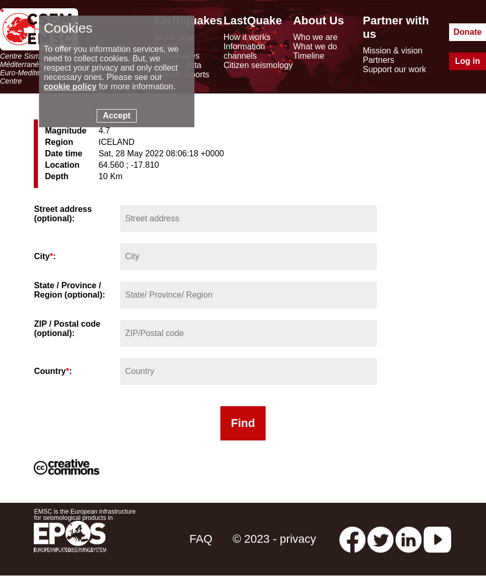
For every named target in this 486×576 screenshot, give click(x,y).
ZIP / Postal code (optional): (67, 328)
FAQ (200, 538)
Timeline (308, 55)
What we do (315, 46)
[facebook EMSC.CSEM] (352, 538)
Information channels (244, 51)
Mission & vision (393, 50)
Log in (467, 61)
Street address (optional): (62, 214)
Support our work (394, 69)
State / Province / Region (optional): (69, 290)
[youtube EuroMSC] (437, 538)
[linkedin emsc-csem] (409, 538)
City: (45, 256)
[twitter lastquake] (380, 538)
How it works (247, 37)
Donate (467, 32)
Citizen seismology (258, 65)
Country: (53, 371)
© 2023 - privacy (275, 538)
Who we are (315, 37)
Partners (378, 60)
